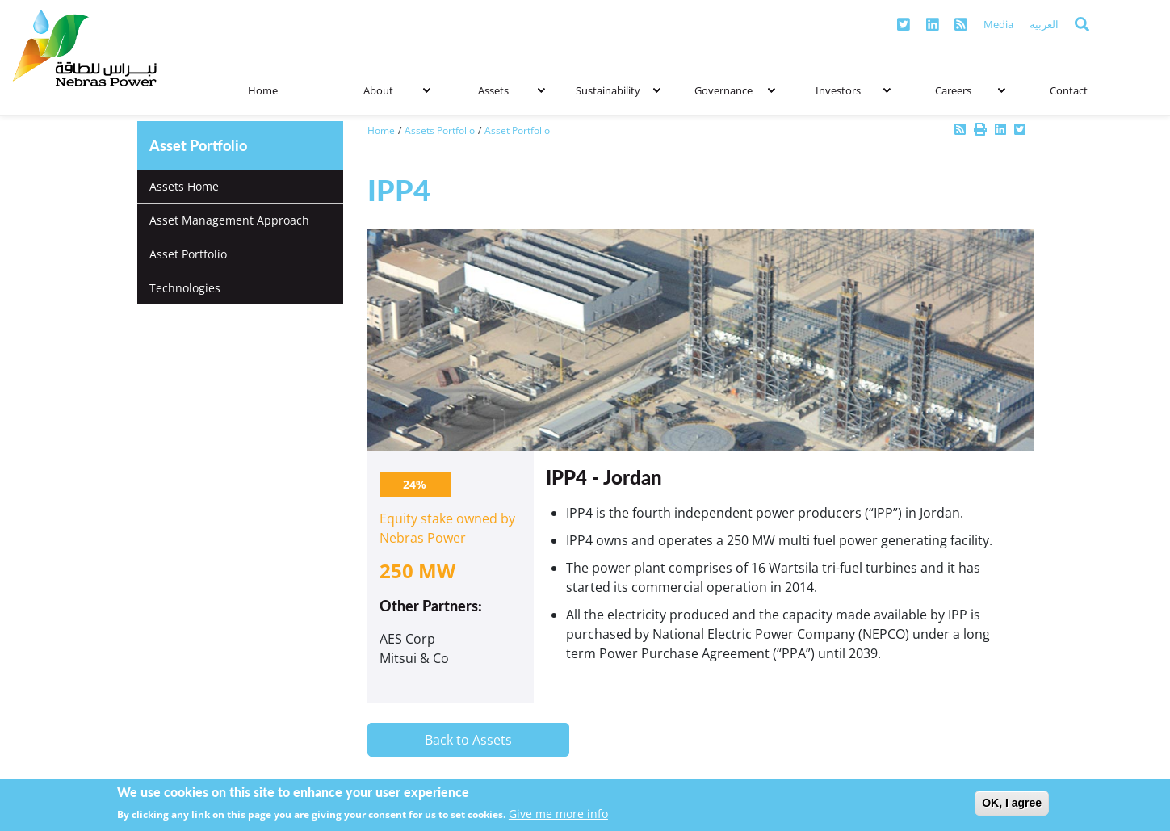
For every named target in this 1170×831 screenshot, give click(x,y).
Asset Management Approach (229, 220)
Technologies (184, 288)
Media (998, 24)
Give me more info (558, 813)
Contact (1069, 90)
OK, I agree (1012, 802)
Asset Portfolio (188, 254)
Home (263, 90)
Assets (511, 90)
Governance (734, 90)
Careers (970, 90)
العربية (1044, 24)
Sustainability (618, 90)
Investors (853, 90)
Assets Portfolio (440, 130)
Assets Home (184, 186)
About (396, 90)
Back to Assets (468, 740)
